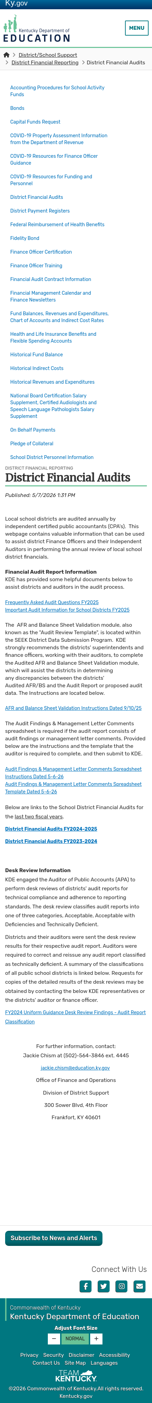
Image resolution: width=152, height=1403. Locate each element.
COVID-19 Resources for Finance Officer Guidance (58, 162)
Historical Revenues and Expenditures (56, 380)
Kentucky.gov (76, 1396)
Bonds (18, 107)
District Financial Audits (42, 197)
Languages (104, 1362)
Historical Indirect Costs (39, 368)
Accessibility (114, 1355)
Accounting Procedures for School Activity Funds (52, 91)
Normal (75, 1338)
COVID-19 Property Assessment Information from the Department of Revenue (54, 138)
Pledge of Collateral (34, 438)
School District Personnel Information (56, 450)
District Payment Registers (43, 209)
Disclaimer (81, 1355)
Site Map (75, 1362)
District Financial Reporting (45, 63)
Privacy (29, 1355)
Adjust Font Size (75, 1327)
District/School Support (48, 55)
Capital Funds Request (38, 119)
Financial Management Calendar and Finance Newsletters (55, 293)
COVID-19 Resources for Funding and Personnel (55, 182)
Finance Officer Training (39, 265)
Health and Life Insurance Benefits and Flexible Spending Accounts (58, 340)
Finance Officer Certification (44, 253)
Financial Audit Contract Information (55, 277)
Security (53, 1355)
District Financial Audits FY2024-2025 (56, 828)
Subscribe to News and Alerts (54, 1237)
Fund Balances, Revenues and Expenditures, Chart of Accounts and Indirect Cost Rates (55, 316)
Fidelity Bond (26, 241)
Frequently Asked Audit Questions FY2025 (57, 594)
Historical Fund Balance (39, 356)
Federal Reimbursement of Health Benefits (51, 225)
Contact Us (46, 1362)
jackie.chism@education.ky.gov (75, 1067)
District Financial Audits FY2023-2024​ (56, 841)
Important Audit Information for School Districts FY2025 (74, 602)
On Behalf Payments (35, 426)
